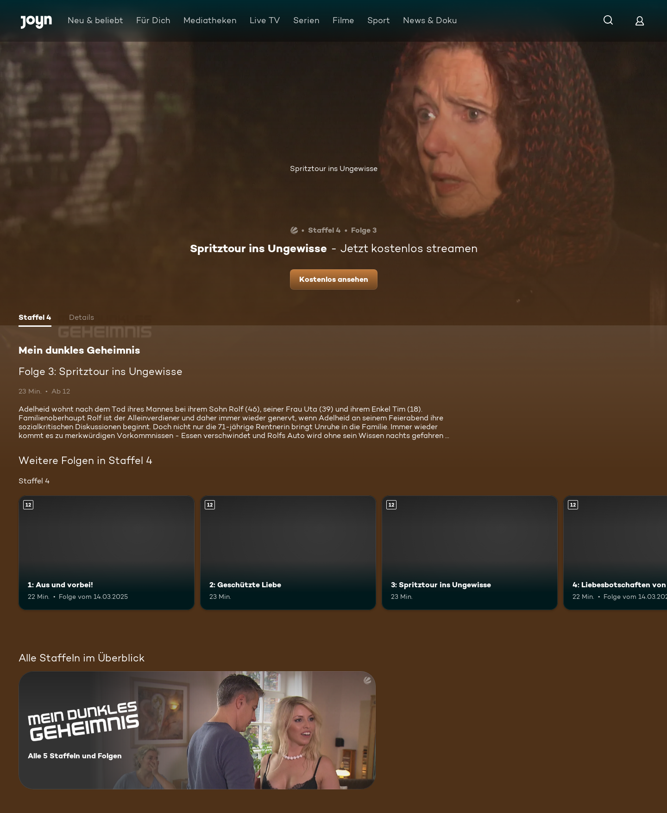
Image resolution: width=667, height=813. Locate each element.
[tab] (35, 318)
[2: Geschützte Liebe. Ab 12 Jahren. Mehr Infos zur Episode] (288, 552)
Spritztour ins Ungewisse (334, 168)
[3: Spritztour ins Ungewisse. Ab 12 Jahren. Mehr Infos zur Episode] (470, 552)
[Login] (639, 21)
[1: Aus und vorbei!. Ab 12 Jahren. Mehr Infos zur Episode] (107, 552)
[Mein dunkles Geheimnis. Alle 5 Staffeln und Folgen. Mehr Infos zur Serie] (197, 730)
